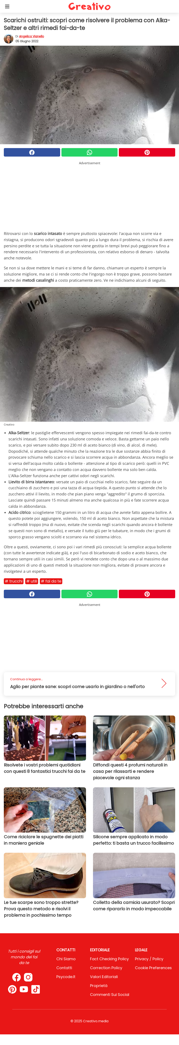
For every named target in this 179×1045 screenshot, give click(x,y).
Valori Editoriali (104, 976)
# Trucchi (13, 581)
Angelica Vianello (31, 36)
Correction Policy (106, 967)
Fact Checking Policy (109, 959)
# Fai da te (51, 581)
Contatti (64, 967)
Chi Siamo (66, 959)
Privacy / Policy (149, 959)
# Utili (31, 581)
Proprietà (98, 985)
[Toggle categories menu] (7, 6)
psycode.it (65, 976)
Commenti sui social (109, 994)
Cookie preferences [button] (153, 967)
